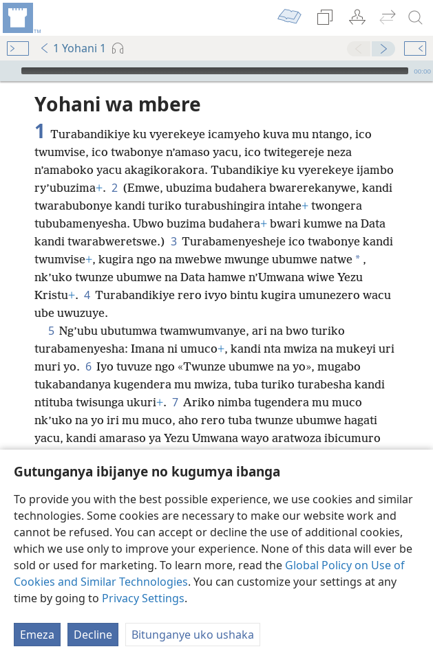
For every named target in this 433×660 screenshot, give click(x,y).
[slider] (214, 70)
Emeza (37, 634)
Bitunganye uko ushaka (192, 634)
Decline (93, 634)
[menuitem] (21, 18)
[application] (216, 70)
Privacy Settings (143, 598)
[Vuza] (8, 70)
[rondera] (416, 18)
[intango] (21, 18)
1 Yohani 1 (72, 48)
